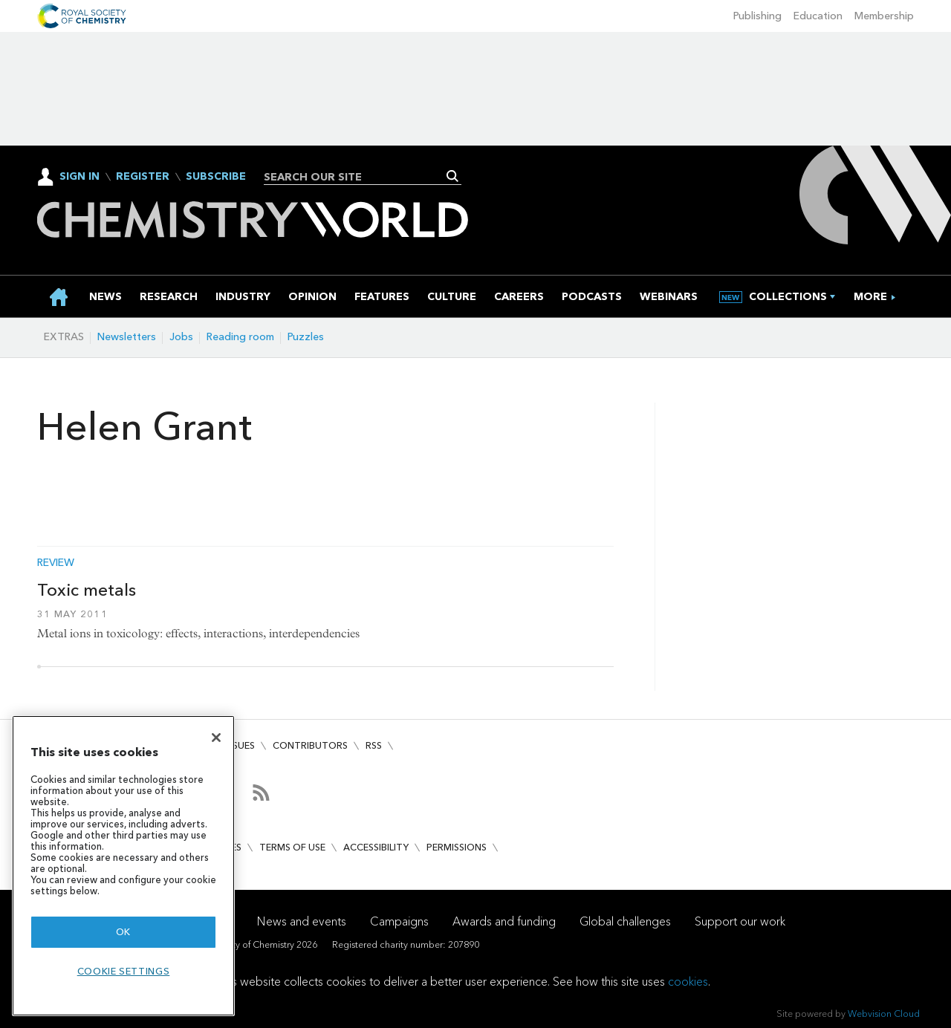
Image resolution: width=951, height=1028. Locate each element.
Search (452, 176)
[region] (123, 865)
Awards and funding (504, 921)
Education (818, 16)
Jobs (181, 337)
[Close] (216, 737)
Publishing (757, 16)
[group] (870, 297)
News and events (301, 921)
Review (55, 563)
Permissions (456, 847)
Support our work (740, 921)
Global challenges (625, 921)
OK (123, 931)
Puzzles (306, 337)
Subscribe (216, 177)
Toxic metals (86, 589)
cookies (688, 982)
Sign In (79, 176)
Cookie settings (123, 971)
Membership (884, 16)
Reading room (240, 337)
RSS (374, 745)
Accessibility (376, 847)
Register (142, 177)
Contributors (310, 745)
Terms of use (292, 847)
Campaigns (399, 921)
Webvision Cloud (884, 1013)
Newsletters (126, 337)
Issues (240, 745)
